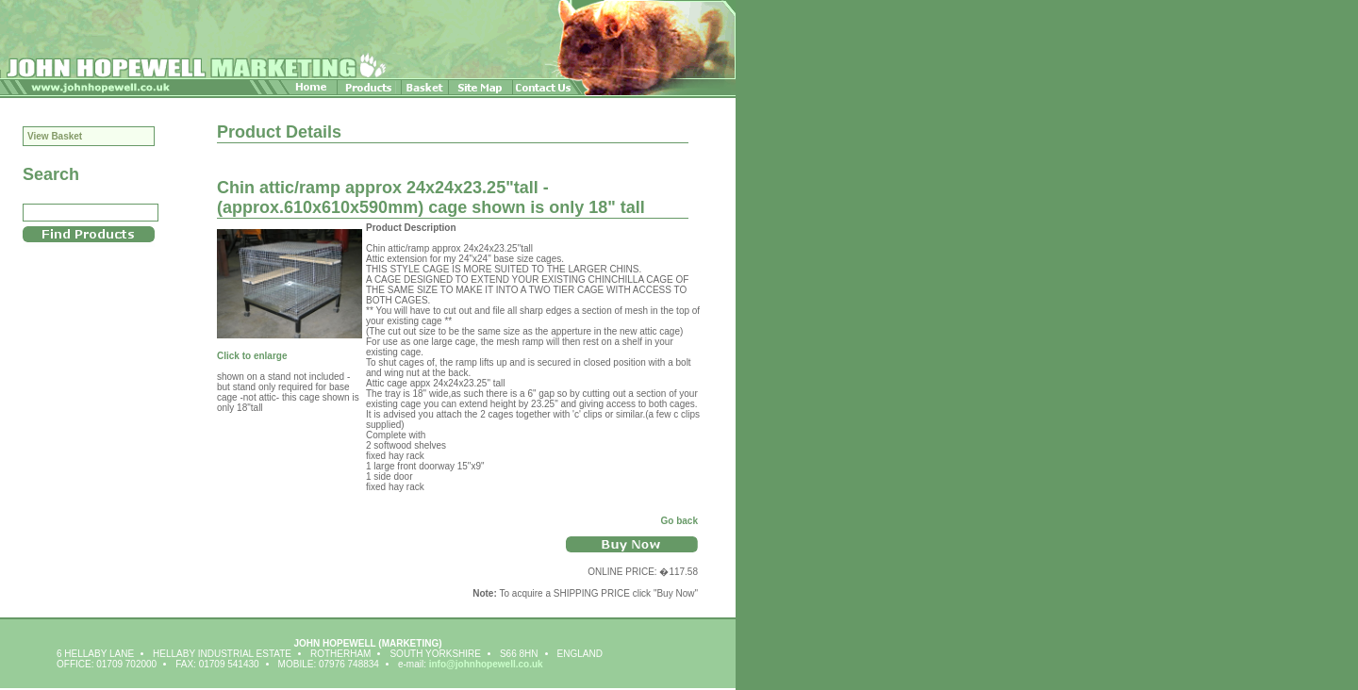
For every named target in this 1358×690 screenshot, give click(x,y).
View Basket (54, 136)
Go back (679, 521)
